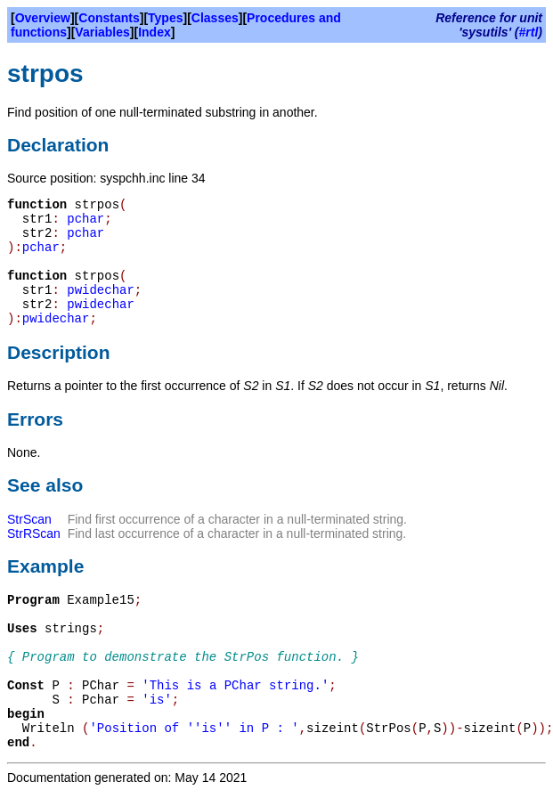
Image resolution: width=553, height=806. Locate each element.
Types (165, 18)
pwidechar (100, 290)
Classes (215, 18)
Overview (42, 18)
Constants (108, 18)
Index (154, 32)
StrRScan (34, 533)
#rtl (529, 32)
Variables (102, 32)
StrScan (29, 519)
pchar (85, 219)
